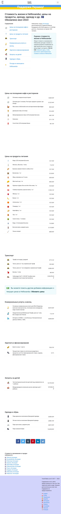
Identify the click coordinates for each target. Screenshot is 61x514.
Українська (46, 497)
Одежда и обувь (15, 59)
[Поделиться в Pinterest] (33, 441)
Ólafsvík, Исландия (12, 457)
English (45, 493)
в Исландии (45, 23)
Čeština (45, 504)
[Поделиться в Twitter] (23, 441)
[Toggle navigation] (58, 2)
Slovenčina (45, 502)
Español (45, 499)
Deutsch (45, 508)
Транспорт (13, 38)
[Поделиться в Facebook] (18, 441)
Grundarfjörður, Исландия (14, 459)
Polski (44, 495)
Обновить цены (37, 292)
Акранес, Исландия (12, 463)
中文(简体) (45, 506)
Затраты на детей (15, 54)
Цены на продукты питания (19, 34)
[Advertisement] (30, 81)
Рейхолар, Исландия (12, 461)
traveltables (30, 2)
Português (45, 500)
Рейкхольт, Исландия (13, 473)
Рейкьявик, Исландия (13, 471)
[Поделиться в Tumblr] (28, 441)
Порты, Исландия (11, 468)
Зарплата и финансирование (19, 50)
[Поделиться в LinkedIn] (38, 441)
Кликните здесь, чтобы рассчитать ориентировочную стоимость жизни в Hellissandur (43, 51)
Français (45, 509)
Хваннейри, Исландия (13, 464)
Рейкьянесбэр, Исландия (14, 466)
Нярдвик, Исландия (12, 470)
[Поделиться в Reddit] (43, 441)
